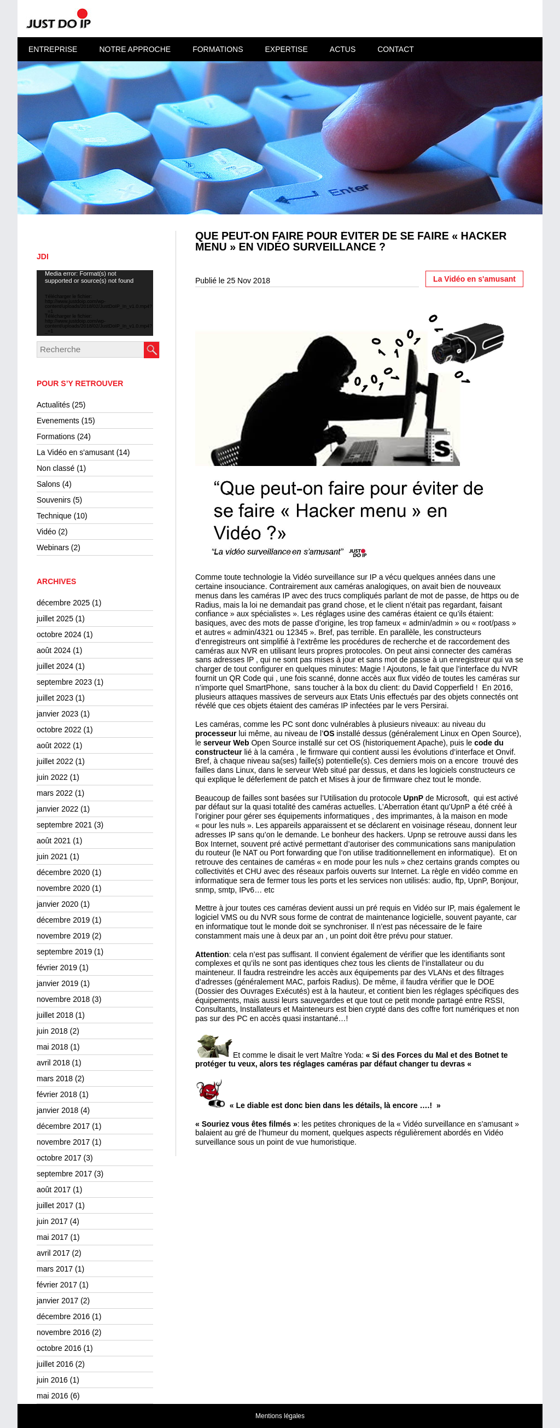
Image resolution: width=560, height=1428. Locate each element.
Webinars (53, 547)
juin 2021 (52, 856)
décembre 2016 (63, 1316)
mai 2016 (52, 1395)
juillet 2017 (55, 1205)
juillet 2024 (55, 666)
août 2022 (54, 745)
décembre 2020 (63, 872)
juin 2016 (52, 1379)
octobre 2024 (59, 634)
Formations (217, 49)
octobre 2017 (59, 1157)
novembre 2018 (63, 999)
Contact (395, 49)
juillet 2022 (55, 761)
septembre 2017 (64, 1173)
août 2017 (54, 1189)
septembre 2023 (64, 682)
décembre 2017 (63, 1126)
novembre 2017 (63, 1142)
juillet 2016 (55, 1364)
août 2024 (54, 650)
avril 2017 (53, 1253)
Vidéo (46, 531)
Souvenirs (54, 500)
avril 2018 (53, 1062)
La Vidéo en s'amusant (75, 452)
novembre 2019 (63, 935)
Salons (48, 484)
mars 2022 (55, 793)
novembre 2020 (63, 888)
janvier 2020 (57, 904)
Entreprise (52, 49)
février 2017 (57, 1284)
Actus (342, 49)
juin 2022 (52, 777)
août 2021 (54, 840)
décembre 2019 (63, 920)
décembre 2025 (63, 602)
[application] (95, 303)
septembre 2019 (64, 951)
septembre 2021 (64, 824)
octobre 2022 (59, 729)
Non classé (55, 468)
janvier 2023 (57, 713)
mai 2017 (52, 1237)
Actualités (53, 404)
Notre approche (135, 49)
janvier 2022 (57, 809)
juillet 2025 (55, 618)
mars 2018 (55, 1078)
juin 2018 (52, 1031)
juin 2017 (52, 1221)
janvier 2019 (57, 983)
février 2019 (57, 967)
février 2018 (57, 1094)
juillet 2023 (55, 697)
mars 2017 (55, 1268)
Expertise (286, 49)
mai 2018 (52, 1046)
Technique (54, 515)
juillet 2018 (55, 1015)
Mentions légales (280, 1416)
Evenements (58, 420)
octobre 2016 (59, 1348)
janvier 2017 (57, 1300)
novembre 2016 (63, 1332)
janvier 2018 (57, 1110)
